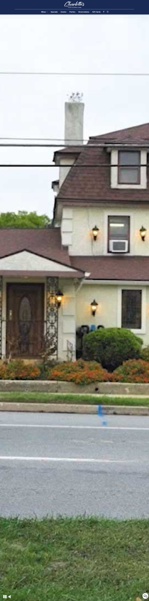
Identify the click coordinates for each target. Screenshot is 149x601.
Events (63, 12)
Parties (72, 12)
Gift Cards (96, 12)
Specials (54, 12)
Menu (44, 12)
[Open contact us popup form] (145, 596)
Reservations (83, 12)
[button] (5, 596)
